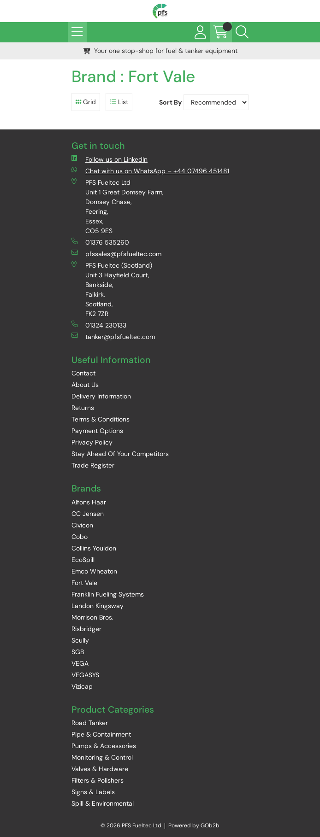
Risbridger (86, 629)
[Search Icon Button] (242, 32)
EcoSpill (83, 560)
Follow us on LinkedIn (109, 159)
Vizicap (82, 686)
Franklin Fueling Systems (107, 594)
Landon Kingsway (97, 606)
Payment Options (97, 431)
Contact (83, 373)
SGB (77, 652)
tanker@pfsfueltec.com (113, 336)
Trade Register (92, 465)
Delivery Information (101, 396)
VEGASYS (85, 675)
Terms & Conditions (100, 419)
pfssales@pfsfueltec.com (116, 253)
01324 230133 (98, 325)
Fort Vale (84, 583)
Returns (82, 408)
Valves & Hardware (99, 769)
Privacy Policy (92, 442)
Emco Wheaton (94, 571)
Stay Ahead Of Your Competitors (120, 454)
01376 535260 (100, 242)
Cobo (79, 537)
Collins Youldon (93, 548)
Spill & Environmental (102, 803)
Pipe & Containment (101, 734)
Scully (80, 640)
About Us (85, 384)
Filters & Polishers (97, 780)
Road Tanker (89, 723)
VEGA (80, 663)
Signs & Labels (93, 792)
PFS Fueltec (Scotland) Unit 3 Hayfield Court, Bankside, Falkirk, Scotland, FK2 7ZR (111, 289)
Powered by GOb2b (193, 825)
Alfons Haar (88, 502)
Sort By (170, 102)
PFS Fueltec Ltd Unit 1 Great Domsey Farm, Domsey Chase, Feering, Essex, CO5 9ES (117, 206)
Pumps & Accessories (103, 746)
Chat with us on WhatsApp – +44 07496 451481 (150, 170)
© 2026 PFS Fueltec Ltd (131, 825)
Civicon (82, 525)
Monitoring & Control (102, 757)
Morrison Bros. (92, 617)
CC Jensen (87, 513)
